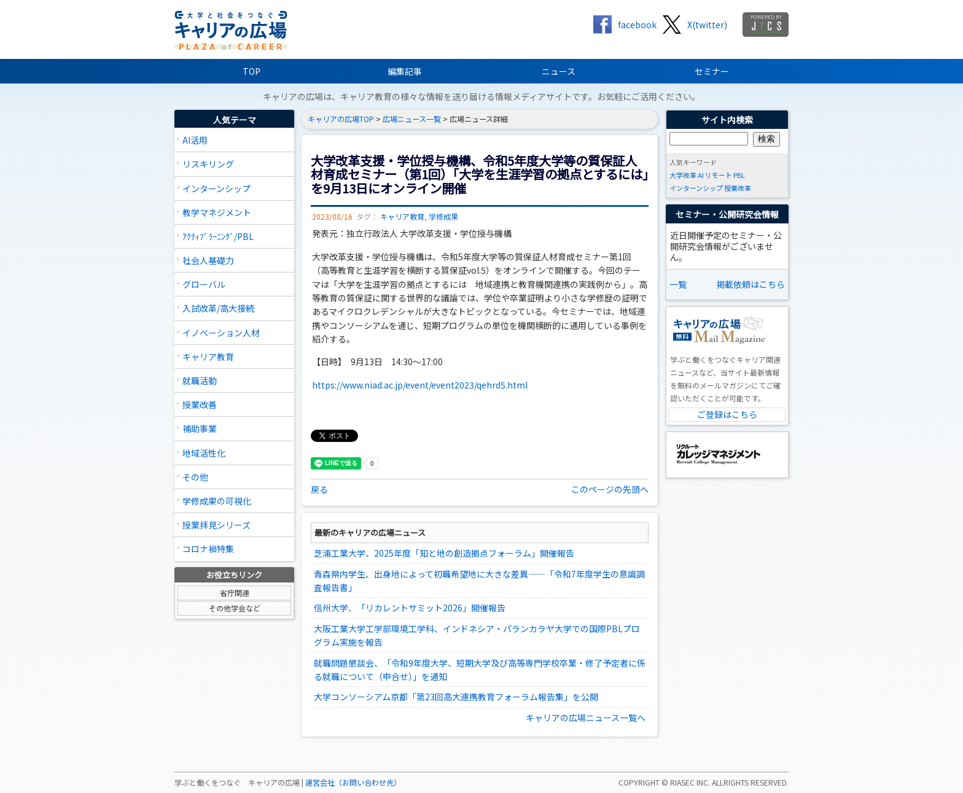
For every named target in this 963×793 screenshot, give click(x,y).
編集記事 (405, 71)
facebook (637, 24)
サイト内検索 (727, 120)
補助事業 (199, 428)
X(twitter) (707, 24)
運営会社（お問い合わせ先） (353, 782)
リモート (718, 175)
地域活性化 (203, 452)
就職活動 (199, 380)
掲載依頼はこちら (750, 284)
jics (766, 24)
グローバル (203, 284)
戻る (319, 489)
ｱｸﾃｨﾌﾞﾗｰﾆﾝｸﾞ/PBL (218, 236)
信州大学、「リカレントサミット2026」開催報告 (409, 608)
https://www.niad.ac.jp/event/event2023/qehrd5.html (420, 385)
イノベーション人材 (221, 332)
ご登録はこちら (727, 414)
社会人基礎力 (208, 260)
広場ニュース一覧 (412, 119)
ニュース (558, 71)
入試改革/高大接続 (218, 308)
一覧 (678, 284)
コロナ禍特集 (208, 548)
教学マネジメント (216, 212)
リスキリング (208, 163)
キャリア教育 (208, 356)
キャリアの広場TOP (341, 119)
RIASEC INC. (690, 782)
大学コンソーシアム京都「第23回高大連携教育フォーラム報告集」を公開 (456, 696)
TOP (251, 71)
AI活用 (195, 139)
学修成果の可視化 (216, 500)
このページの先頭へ (610, 489)
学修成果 (443, 216)
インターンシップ (216, 188)
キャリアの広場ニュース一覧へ (585, 717)
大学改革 (682, 175)
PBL (739, 175)
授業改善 (199, 404)
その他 (195, 476)
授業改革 (737, 188)
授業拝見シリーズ (216, 524)
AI (701, 175)
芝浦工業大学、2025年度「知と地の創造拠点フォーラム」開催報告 (444, 553)
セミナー (712, 71)
